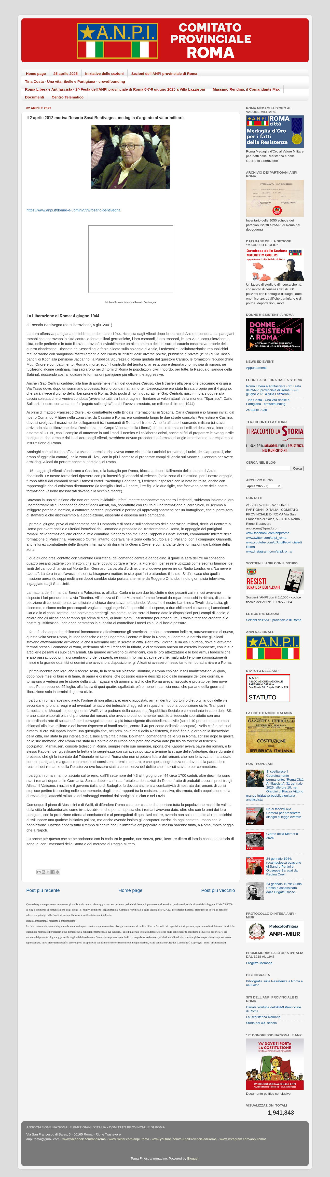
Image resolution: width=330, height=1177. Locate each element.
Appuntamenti (256, 368)
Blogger (192, 1158)
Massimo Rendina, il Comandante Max (246, 89)
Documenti (34, 97)
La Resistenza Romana (263, 1017)
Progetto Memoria (259, 963)
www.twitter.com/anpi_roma (266, 538)
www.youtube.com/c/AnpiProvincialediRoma (184, 1139)
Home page (36, 73)
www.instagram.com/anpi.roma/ (269, 551)
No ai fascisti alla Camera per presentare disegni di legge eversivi (283, 813)
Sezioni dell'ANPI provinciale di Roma (164, 73)
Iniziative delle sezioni (104, 73)
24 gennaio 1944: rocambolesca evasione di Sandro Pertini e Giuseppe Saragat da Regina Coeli (283, 866)
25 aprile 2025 (66, 73)
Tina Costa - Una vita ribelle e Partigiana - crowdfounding (75, 81)
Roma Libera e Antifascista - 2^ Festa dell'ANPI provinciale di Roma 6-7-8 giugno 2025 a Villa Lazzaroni (115, 89)
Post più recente (43, 890)
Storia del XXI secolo (261, 1023)
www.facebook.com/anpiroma (267, 533)
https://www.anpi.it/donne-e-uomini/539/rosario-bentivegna (74, 210)
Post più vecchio (218, 890)
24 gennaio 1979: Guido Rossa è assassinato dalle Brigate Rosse (284, 888)
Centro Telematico (68, 97)
